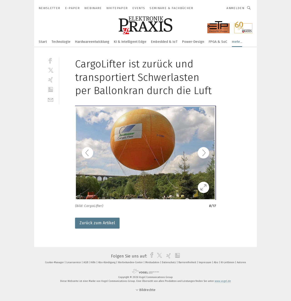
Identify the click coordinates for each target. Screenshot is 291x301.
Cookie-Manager (55, 262)
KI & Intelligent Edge (130, 42)
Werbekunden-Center (130, 262)
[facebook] (50, 60)
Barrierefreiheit (187, 262)
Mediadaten (152, 262)
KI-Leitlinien (228, 262)
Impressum (205, 262)
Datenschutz (169, 262)
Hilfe (93, 262)
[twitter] (50, 70)
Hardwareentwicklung (92, 42)
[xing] (50, 80)
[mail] (50, 99)
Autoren (241, 262)
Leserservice (74, 262)
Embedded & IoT (164, 42)
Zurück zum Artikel (97, 222)
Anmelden (235, 8)
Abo (216, 262)
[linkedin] (50, 89)
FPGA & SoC (218, 42)
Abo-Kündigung (107, 262)
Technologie (60, 42)
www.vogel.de (223, 281)
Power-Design (193, 42)
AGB (86, 262)
